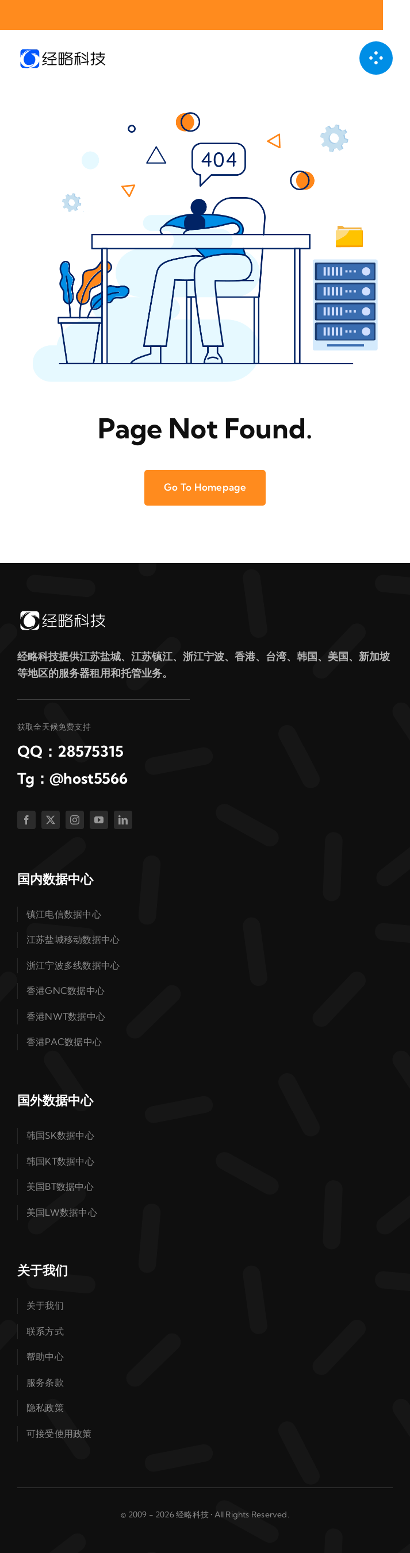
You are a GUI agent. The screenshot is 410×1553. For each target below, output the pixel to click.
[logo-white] (62, 614)
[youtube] (99, 820)
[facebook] (26, 820)
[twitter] (50, 820)
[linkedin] (123, 820)
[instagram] (75, 820)
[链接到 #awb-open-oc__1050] (376, 58)
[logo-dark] (62, 52)
